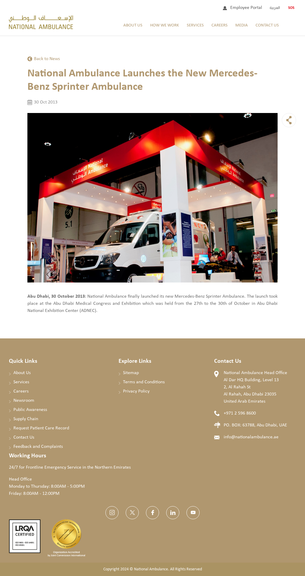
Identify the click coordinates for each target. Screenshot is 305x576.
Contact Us (267, 25)
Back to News (47, 58)
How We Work (164, 25)
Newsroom (23, 400)
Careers (219, 25)
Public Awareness (30, 409)
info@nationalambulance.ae (251, 437)
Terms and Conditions (144, 382)
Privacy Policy (136, 391)
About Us (132, 25)
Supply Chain (25, 419)
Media (241, 25)
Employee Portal (246, 7)
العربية (275, 7)
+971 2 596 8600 (240, 413)
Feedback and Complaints (38, 446)
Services (195, 25)
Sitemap (131, 373)
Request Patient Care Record (41, 428)
